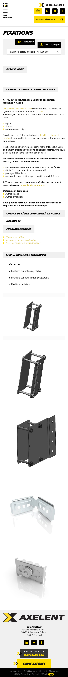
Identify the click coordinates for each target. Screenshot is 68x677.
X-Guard (39, 111)
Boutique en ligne (38, 11)
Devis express (34, 663)
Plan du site (54, 671)
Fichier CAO (28, 42)
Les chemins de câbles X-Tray (17, 108)
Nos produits (9, 14)
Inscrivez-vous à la (34, 653)
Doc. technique (52, 45)
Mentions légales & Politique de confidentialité (28, 671)
